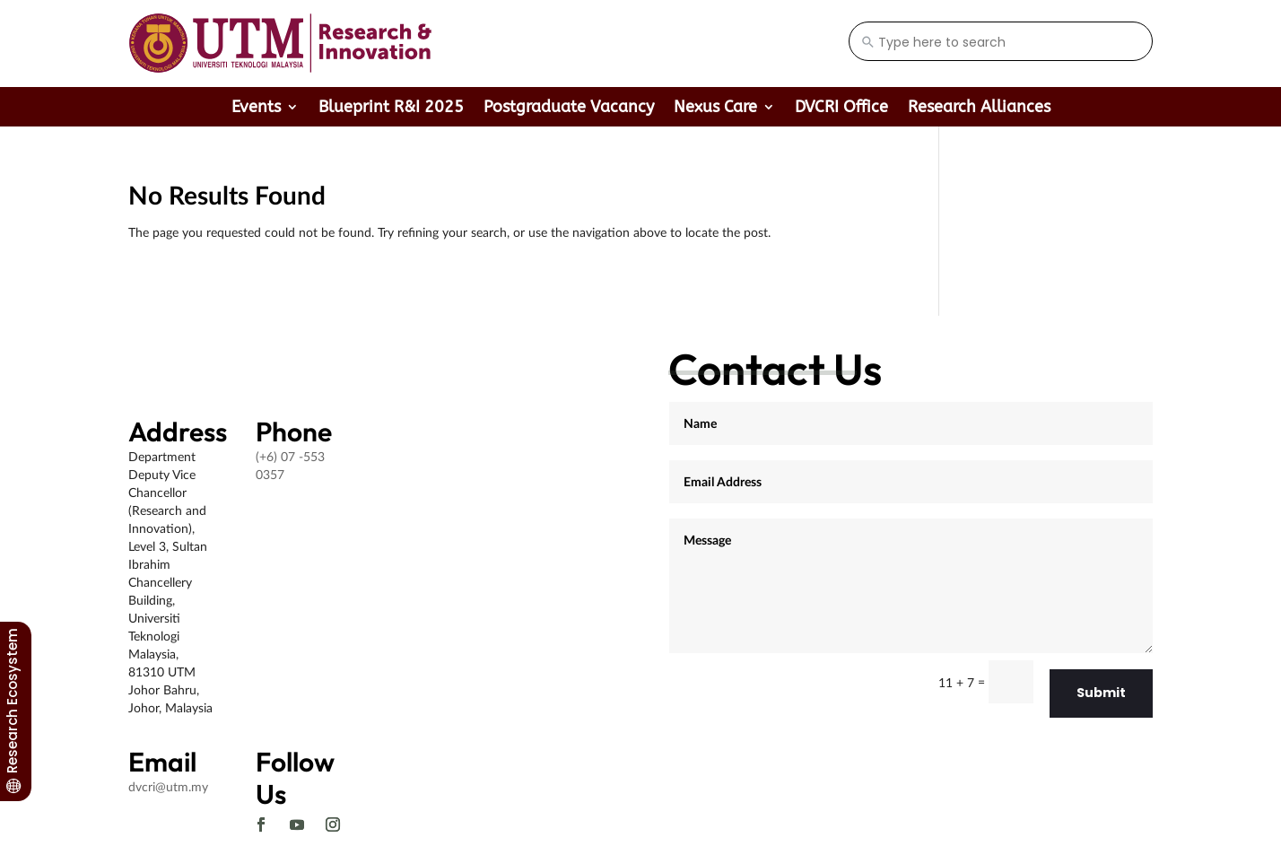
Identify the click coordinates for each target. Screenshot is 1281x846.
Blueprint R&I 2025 (391, 108)
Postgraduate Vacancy (569, 108)
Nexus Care (715, 108)
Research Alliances (979, 108)
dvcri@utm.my (168, 786)
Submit (1101, 693)
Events (256, 108)
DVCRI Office (841, 108)
